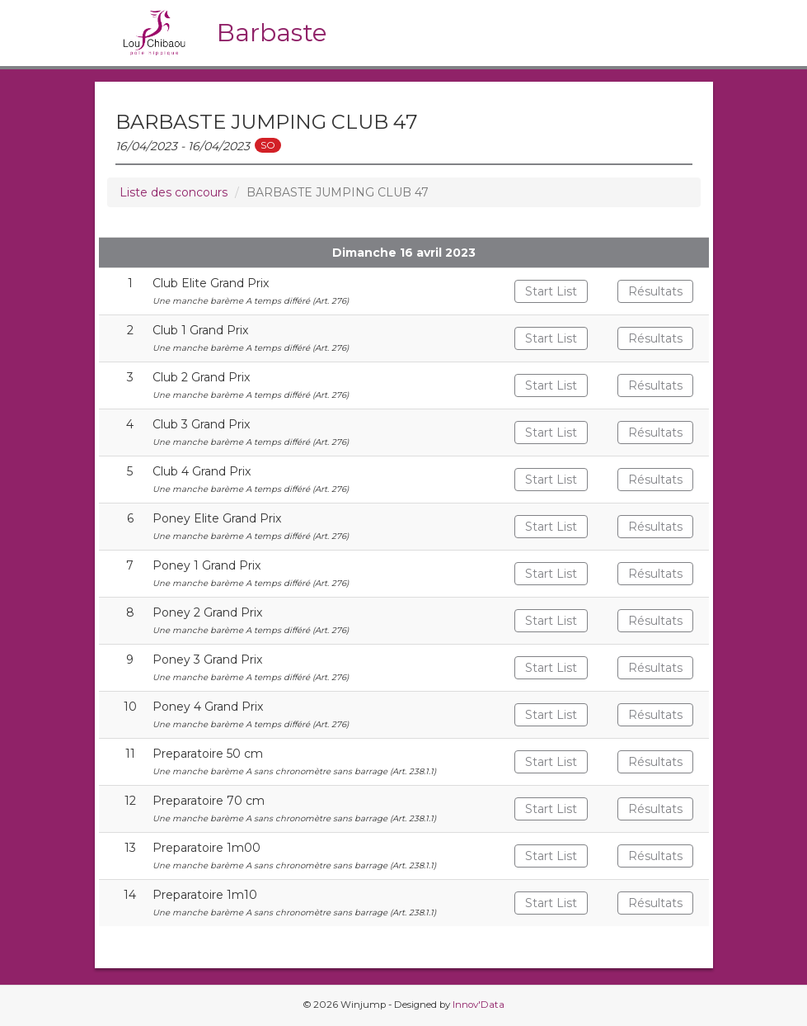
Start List (551, 291)
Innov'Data (478, 1004)
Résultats (655, 291)
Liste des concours (174, 192)
